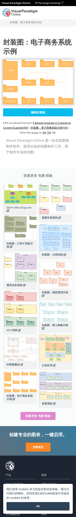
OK (38, 506)
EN (44, 132)
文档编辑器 (13, 514)
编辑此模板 (38, 112)
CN (53, 132)
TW (49, 132)
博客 (44, 514)
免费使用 (38, 447)
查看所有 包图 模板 (38, 416)
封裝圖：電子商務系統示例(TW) (49, 128)
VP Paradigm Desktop (49, 2)
